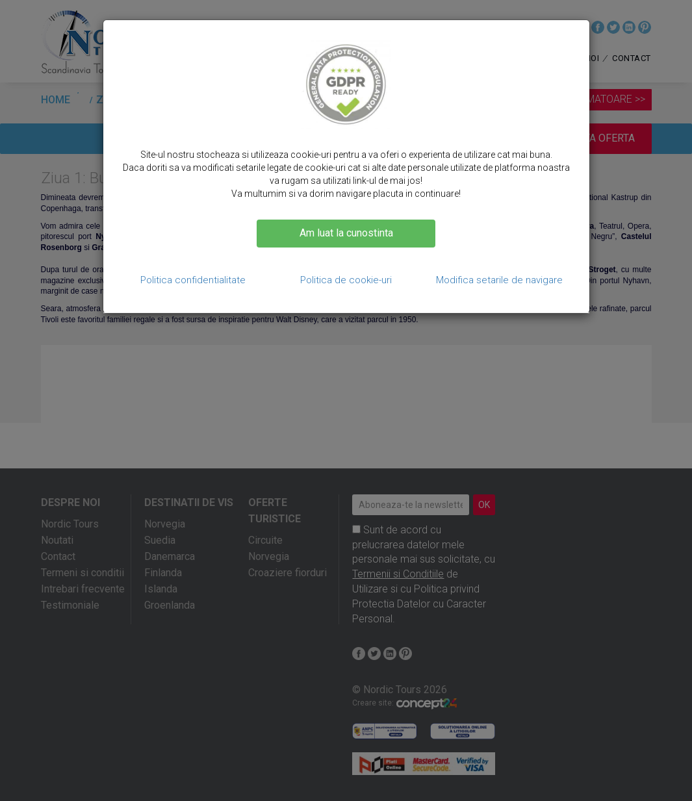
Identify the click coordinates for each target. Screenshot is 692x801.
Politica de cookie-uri (346, 280)
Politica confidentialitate (193, 280)
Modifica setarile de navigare (499, 280)
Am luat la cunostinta (346, 233)
